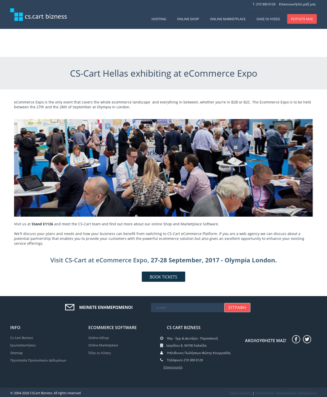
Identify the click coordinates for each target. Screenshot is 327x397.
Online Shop (188, 19)
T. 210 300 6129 (264, 4)
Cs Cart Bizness (21, 337)
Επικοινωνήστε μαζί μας (297, 4)
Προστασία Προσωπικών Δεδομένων (38, 360)
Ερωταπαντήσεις (23, 345)
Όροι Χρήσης (241, 393)
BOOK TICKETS (163, 277)
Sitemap (16, 353)
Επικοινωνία (173, 367)
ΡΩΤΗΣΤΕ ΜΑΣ (302, 19)
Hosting (158, 19)
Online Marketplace (228, 19)
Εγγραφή (237, 307)
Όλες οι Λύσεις (268, 19)
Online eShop (98, 337)
